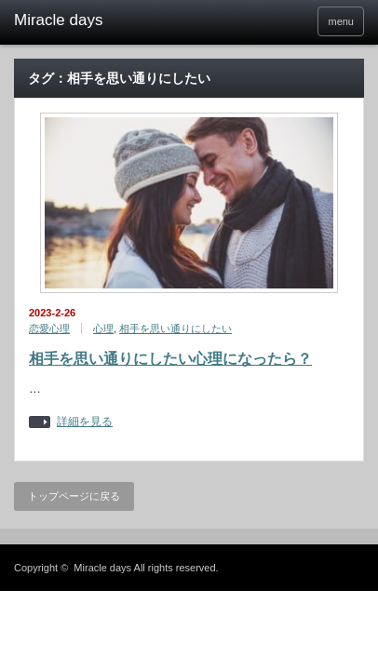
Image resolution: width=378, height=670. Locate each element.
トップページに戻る (74, 496)
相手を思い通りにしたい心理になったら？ (170, 359)
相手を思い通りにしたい (175, 328)
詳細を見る (85, 422)
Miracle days (102, 567)
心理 (103, 328)
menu (341, 21)
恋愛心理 (49, 328)
